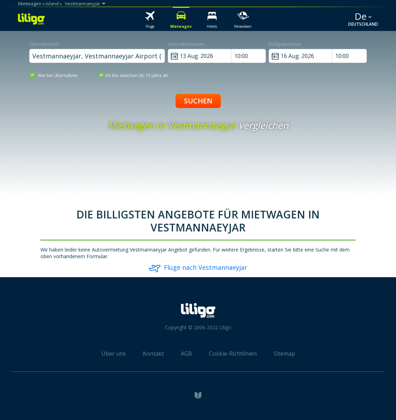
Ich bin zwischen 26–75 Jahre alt (133, 75)
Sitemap (284, 353)
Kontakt (153, 353)
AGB (186, 353)
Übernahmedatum (186, 44)
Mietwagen (29, 3)
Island (52, 3)
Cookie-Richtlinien (233, 353)
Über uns (113, 353)
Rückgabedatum (285, 44)
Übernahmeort (44, 44)
